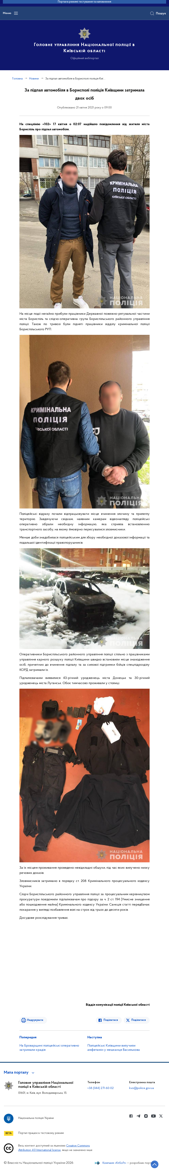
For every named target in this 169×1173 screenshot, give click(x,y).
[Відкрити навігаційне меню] (16, 13)
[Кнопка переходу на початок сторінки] (154, 1164)
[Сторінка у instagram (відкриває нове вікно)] (146, 1116)
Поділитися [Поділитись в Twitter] (138, 1020)
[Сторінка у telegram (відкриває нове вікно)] (138, 1116)
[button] (20, 1072)
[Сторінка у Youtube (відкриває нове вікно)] (153, 1116)
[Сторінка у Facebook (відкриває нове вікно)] (131, 1116)
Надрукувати (35, 1020)
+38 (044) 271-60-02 (100, 1088)
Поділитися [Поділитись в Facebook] (111, 1020)
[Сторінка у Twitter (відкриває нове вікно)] (161, 1116)
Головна (17, 78)
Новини (34, 78)
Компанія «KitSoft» (114, 1163)
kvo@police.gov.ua (141, 1088)
